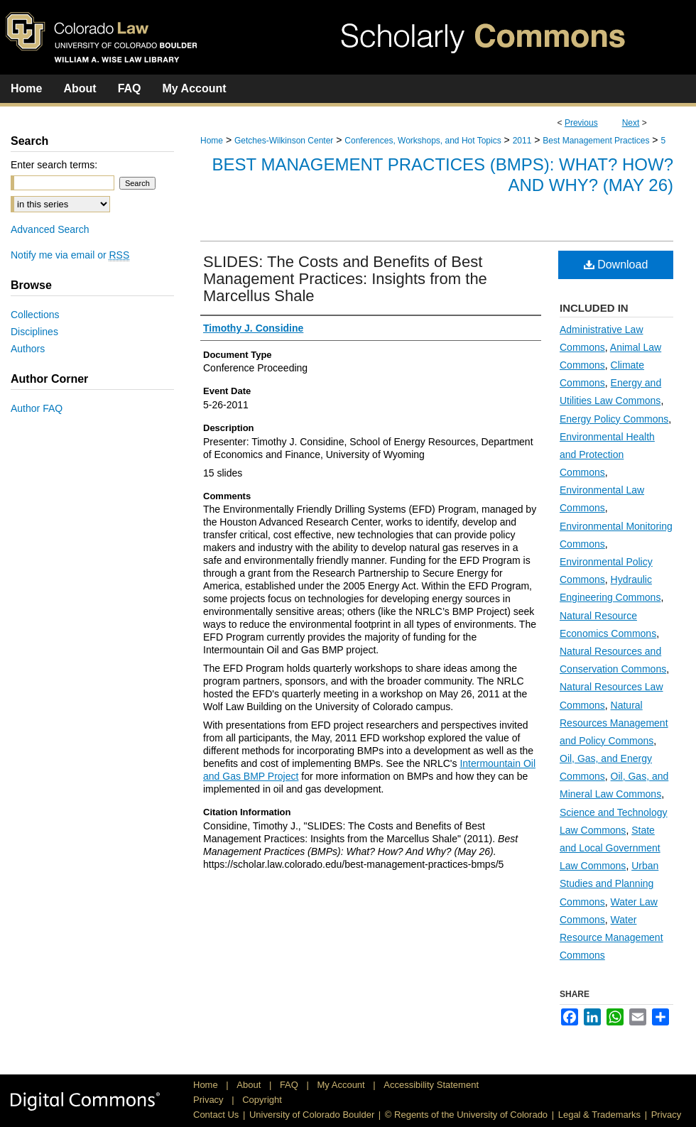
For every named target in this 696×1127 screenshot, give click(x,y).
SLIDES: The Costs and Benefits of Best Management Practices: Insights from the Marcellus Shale (345, 279)
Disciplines (34, 331)
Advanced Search (50, 229)
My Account (342, 1084)
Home (211, 141)
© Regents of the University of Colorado (466, 1114)
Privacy (209, 1099)
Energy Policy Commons (614, 419)
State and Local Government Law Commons (610, 847)
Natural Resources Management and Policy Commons (614, 722)
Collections (35, 314)
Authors (28, 348)
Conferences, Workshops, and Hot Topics (422, 141)
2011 (522, 141)
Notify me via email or (70, 255)
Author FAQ (36, 408)
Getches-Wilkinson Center (283, 141)
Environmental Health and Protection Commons (607, 454)
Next (631, 123)
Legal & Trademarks (599, 1114)
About (249, 1084)
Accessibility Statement (431, 1084)
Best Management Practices (596, 141)
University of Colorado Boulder (311, 1114)
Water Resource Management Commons (611, 937)
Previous (581, 123)
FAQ (290, 1084)
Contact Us (216, 1114)
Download (616, 264)
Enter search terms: (54, 164)
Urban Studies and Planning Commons (609, 883)
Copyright (262, 1099)
